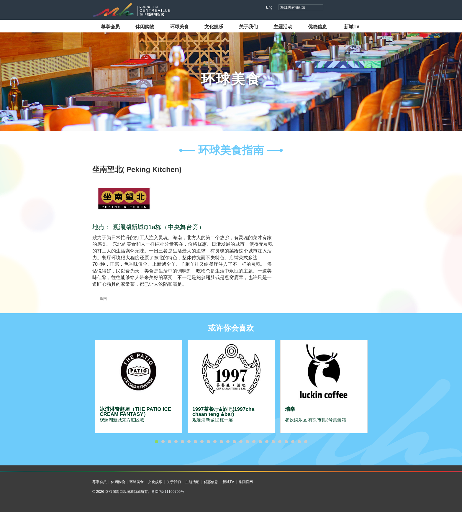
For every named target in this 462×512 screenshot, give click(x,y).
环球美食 (179, 26)
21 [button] (286, 441)
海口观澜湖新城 (292, 7)
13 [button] (234, 441)
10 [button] (215, 441)
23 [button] (299, 441)
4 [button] (176, 441)
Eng (269, 7)
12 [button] (228, 441)
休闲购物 (144, 26)
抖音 (332, 7)
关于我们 (248, 26)
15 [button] (247, 441)
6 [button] (189, 441)
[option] (138, 386)
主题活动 (282, 26)
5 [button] (182, 441)
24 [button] (305, 441)
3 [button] (169, 441)
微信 (366, 7)
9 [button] (208, 441)
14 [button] (241, 441)
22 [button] (292, 441)
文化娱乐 (213, 26)
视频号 (343, 7)
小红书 (355, 7)
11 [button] (221, 441)
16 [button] (253, 441)
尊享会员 (110, 26)
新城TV (352, 26)
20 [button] (279, 441)
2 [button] (163, 441)
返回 (99, 298)
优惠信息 (317, 26)
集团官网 (246, 482)
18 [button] (266, 441)
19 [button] (273, 441)
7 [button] (195, 441)
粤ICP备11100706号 (167, 492)
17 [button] (260, 441)
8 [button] (202, 441)
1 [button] (156, 441)
